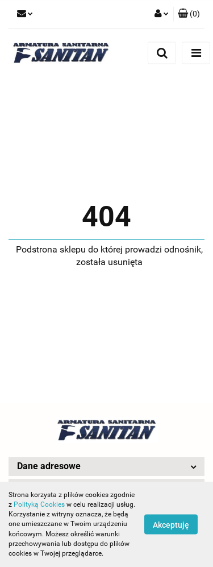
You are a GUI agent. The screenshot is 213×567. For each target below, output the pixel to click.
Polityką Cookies (39, 504)
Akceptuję (171, 524)
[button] (188, 14)
